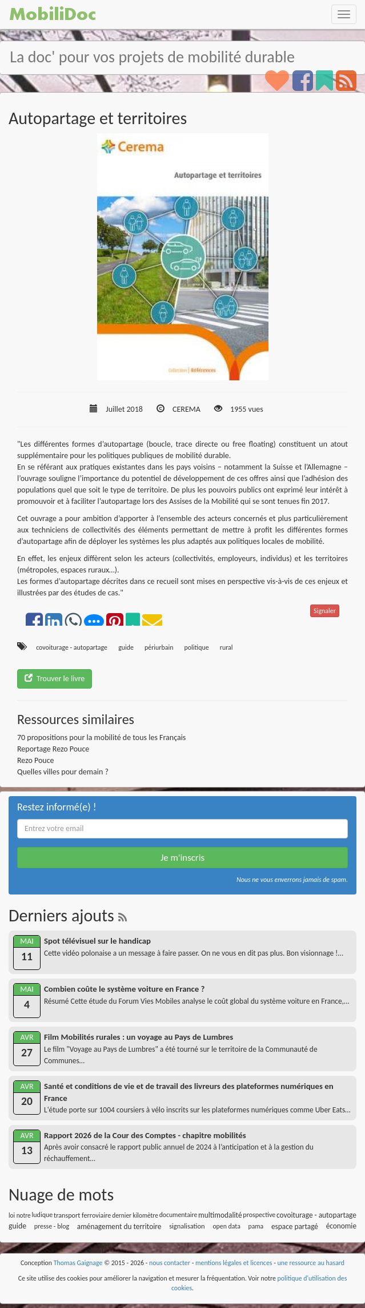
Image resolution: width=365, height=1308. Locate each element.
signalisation (187, 1226)
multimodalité (220, 1215)
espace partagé (294, 1226)
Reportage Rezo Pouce (53, 749)
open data (226, 1226)
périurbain (159, 647)
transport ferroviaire (82, 1215)
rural (226, 647)
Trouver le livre (55, 678)
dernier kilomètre (135, 1215)
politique (196, 647)
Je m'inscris (182, 858)
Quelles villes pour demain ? (63, 772)
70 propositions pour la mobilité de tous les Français (101, 737)
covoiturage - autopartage (71, 647)
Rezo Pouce (35, 760)
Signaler (325, 611)
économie (341, 1226)
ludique (42, 1215)
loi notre (20, 1215)
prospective (259, 1215)
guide (126, 647)
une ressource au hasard (311, 1263)
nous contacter (169, 1263)
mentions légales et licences (233, 1263)
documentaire (178, 1215)
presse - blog (51, 1226)
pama (256, 1226)
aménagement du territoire (119, 1226)
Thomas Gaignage (78, 1263)
